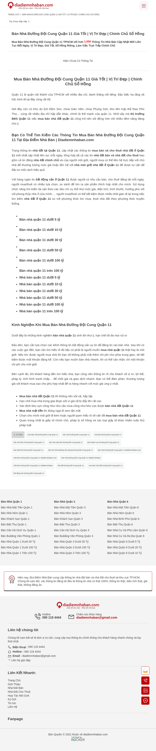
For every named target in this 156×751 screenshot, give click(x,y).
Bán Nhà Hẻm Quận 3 (67, 513)
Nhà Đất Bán (15, 687)
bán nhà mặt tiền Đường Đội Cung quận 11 (66, 442)
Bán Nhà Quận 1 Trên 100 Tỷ (18, 553)
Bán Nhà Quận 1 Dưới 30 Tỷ (18, 541)
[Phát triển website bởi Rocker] (78, 735)
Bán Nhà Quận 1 (11, 501)
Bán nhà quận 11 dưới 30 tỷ (40, 240)
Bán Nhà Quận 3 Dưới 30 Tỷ (71, 541)
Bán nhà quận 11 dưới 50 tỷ (40, 250)
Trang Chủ (13, 15)
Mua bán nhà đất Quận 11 (36, 396)
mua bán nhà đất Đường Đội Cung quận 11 (105, 466)
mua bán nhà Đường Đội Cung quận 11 (42, 435)
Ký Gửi (12, 699)
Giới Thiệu (14, 684)
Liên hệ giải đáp (19, 660)
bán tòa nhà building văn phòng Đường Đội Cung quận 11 (70, 450)
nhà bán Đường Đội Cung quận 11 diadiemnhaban (33, 466)
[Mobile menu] (144, 5)
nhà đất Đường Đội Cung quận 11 (71, 466)
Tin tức (12, 703)
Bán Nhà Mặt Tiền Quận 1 (16, 507)
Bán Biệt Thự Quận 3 (67, 524)
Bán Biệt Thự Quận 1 (13, 524)
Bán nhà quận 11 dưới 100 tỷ (41, 260)
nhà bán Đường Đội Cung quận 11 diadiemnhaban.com (35, 458)
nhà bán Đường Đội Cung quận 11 (108, 435)
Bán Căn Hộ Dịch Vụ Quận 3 (71, 530)
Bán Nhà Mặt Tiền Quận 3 (70, 507)
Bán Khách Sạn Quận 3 (68, 518)
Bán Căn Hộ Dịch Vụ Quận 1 (18, 530)
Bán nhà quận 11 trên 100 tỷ (41, 271)
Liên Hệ (12, 706)
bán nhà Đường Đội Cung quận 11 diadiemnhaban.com (119, 450)
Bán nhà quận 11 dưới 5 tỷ (39, 219)
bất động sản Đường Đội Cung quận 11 (29, 473)
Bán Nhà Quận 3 (64, 501)
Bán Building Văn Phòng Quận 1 (20, 536)
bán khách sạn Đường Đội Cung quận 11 (103, 442)
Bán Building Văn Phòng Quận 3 (73, 536)
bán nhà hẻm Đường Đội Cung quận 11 (29, 442)
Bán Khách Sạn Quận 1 (15, 518)
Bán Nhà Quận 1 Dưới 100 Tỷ (19, 547)
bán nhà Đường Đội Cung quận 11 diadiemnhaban (81, 458)
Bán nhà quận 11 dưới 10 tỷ (40, 230)
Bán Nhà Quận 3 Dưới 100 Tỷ (72, 547)
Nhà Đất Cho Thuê (19, 691)
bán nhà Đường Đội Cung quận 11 (76, 435)
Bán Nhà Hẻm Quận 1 (14, 513)
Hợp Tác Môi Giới (18, 695)
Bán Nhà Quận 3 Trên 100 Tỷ (72, 553)
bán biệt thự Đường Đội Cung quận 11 (28, 450)
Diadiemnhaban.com (76, 140)
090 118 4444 (51, 617)
